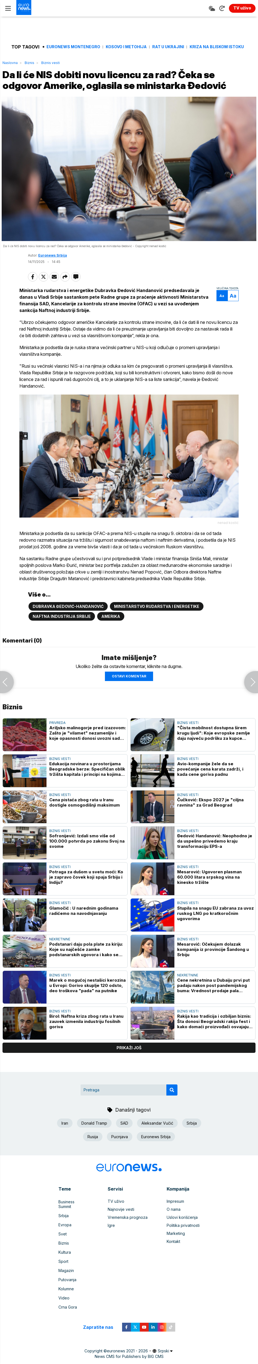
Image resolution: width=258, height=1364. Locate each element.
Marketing (176, 1252)
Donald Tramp (94, 1141)
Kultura (64, 1260)
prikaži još (129, 1066)
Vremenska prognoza (128, 1236)
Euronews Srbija (52, 269)
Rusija (92, 1155)
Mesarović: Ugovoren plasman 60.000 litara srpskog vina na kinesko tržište (209, 896)
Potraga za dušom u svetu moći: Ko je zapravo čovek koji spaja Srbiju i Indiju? (86, 896)
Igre (111, 1244)
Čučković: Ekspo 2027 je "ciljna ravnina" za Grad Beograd (210, 820)
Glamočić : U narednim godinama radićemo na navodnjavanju (83, 929)
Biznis (29, 63)
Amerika (110, 635)
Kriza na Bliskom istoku (217, 47)
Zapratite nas (101, 1327)
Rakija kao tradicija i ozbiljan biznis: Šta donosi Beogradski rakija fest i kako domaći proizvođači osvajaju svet (214, 1040)
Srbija (192, 1141)
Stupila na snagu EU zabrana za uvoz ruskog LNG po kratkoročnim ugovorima (215, 932)
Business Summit (73, 1219)
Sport (63, 1268)
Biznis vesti (50, 63)
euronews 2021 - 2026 (127, 1351)
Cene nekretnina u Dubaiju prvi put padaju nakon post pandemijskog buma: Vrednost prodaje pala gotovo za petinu (213, 1004)
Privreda (57, 741)
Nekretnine (59, 957)
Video (63, 1300)
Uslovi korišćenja (182, 1236)
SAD (124, 1141)
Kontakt (173, 1260)
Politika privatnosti (183, 1244)
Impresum (175, 1219)
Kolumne (66, 1292)
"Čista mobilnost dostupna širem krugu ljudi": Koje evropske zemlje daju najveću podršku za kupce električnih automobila (213, 751)
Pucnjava (119, 1155)
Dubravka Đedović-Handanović (68, 625)
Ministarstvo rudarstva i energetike (156, 625)
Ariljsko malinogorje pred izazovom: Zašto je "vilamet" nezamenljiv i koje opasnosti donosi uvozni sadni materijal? (87, 751)
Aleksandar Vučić (157, 1141)
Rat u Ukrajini (168, 47)
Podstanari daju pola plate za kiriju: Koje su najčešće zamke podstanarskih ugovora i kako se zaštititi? (86, 968)
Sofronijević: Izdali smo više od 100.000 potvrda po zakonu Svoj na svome (87, 859)
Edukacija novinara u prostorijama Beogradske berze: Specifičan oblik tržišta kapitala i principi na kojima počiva (87, 787)
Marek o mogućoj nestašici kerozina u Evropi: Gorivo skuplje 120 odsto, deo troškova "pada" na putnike (87, 1004)
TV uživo (116, 1219)
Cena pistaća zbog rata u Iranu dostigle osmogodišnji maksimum (84, 820)
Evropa (64, 1236)
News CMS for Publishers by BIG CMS (129, 1357)
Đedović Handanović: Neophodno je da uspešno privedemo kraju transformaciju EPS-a (214, 859)
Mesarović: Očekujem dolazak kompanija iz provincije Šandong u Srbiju (213, 968)
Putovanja (67, 1284)
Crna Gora (67, 1308)
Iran (64, 1141)
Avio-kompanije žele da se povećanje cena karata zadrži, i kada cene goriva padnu (210, 787)
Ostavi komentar (129, 694)
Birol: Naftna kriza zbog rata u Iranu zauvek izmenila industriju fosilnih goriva (86, 1040)
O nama (173, 1227)
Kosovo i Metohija (126, 47)
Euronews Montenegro (73, 47)
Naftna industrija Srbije (62, 635)
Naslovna (10, 63)
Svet (62, 1244)
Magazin (66, 1276)
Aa (213, 310)
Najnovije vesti (121, 1227)
